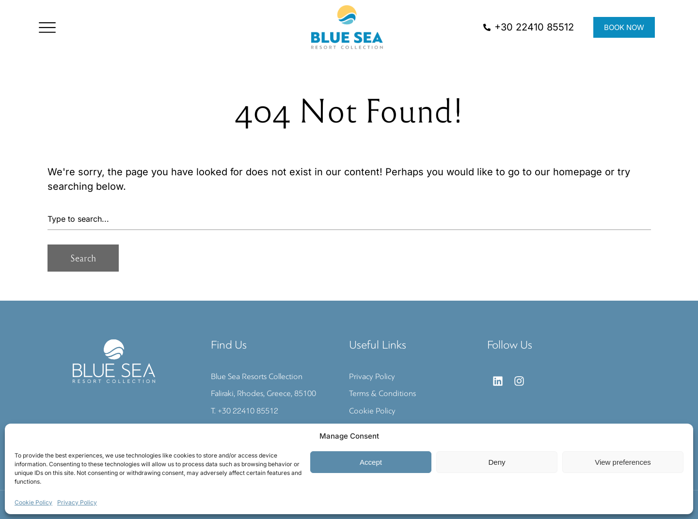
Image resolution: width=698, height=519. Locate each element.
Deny (496, 462)
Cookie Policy (33, 502)
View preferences (623, 462)
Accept (371, 462)
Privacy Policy (77, 502)
